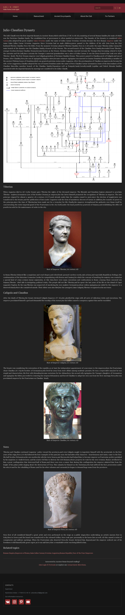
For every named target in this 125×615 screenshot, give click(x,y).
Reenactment (39, 16)
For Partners (110, 16)
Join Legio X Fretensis (47, 565)
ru (115, 8)
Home (15, 16)
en (120, 8)
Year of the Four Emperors (83, 553)
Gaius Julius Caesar (37, 553)
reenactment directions (76, 565)
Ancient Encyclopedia (62, 16)
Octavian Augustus (52, 553)
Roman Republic (66, 553)
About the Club (86, 16)
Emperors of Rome (22, 553)
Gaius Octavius (39, 41)
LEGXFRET (11, 7)
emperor (110, 41)
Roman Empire (9, 553)
